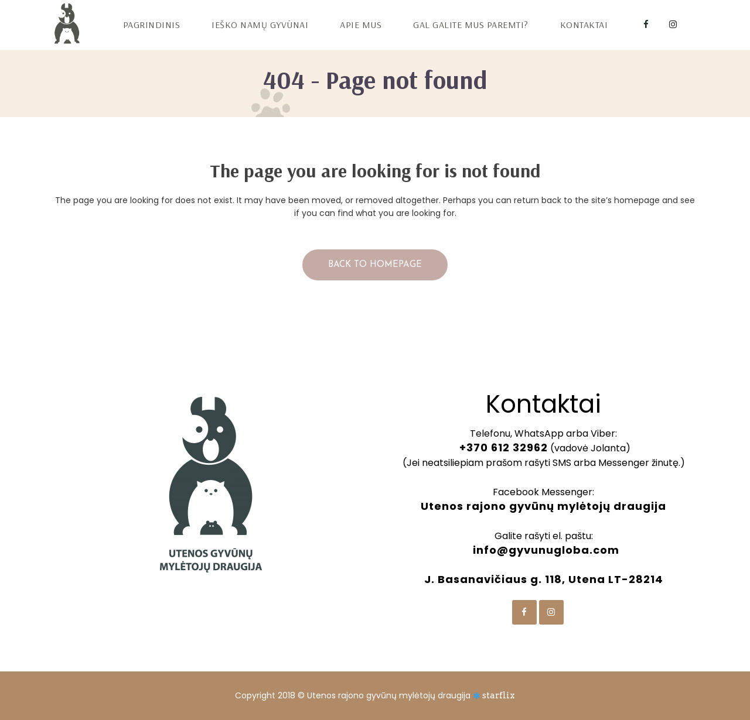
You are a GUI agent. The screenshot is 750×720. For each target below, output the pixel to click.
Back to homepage (375, 264)
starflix (498, 695)
